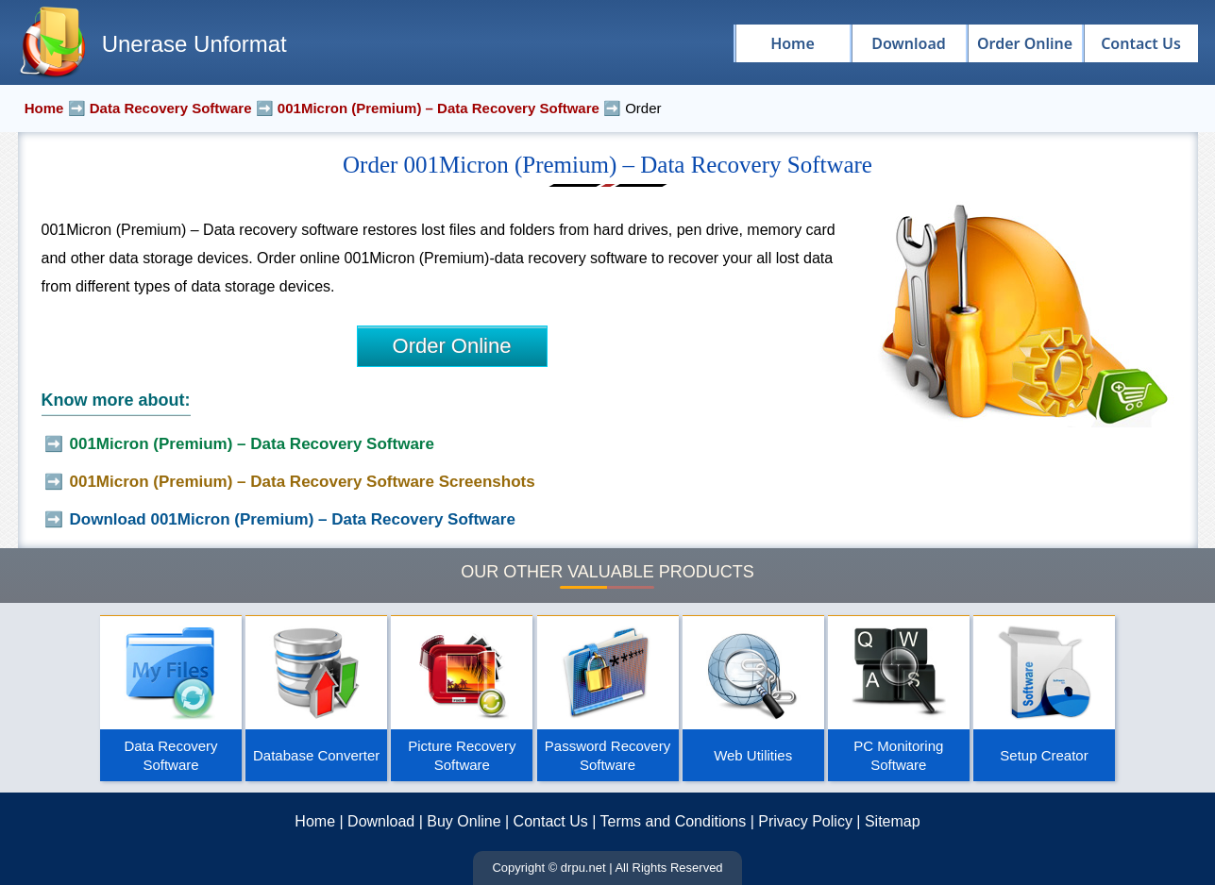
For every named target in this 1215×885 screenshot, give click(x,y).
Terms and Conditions (673, 821)
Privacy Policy (805, 821)
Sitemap (892, 821)
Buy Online (463, 821)
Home (315, 821)
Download (380, 821)
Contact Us (551, 821)
